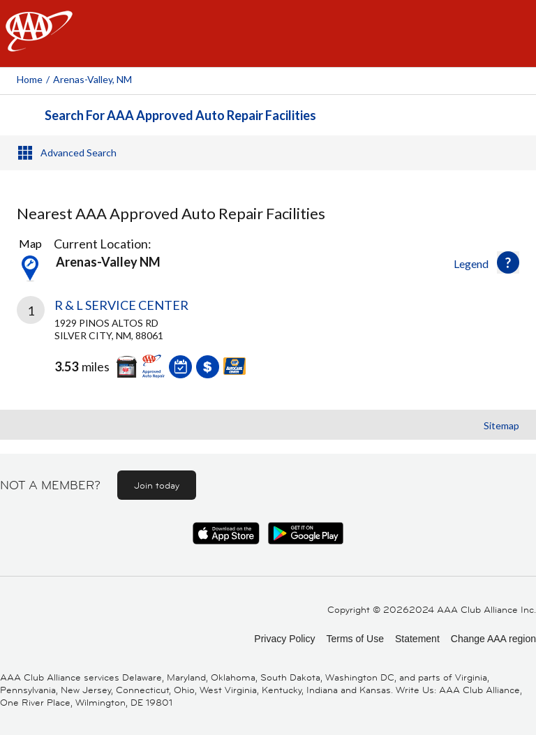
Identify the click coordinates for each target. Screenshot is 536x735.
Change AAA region (493, 638)
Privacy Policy (284, 638)
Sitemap (501, 425)
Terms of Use (354, 638)
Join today (156, 485)
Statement (417, 638)
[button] (508, 262)
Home (30, 79)
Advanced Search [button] (78, 152)
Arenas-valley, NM (92, 79)
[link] (268, 347)
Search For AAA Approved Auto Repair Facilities (180, 115)
